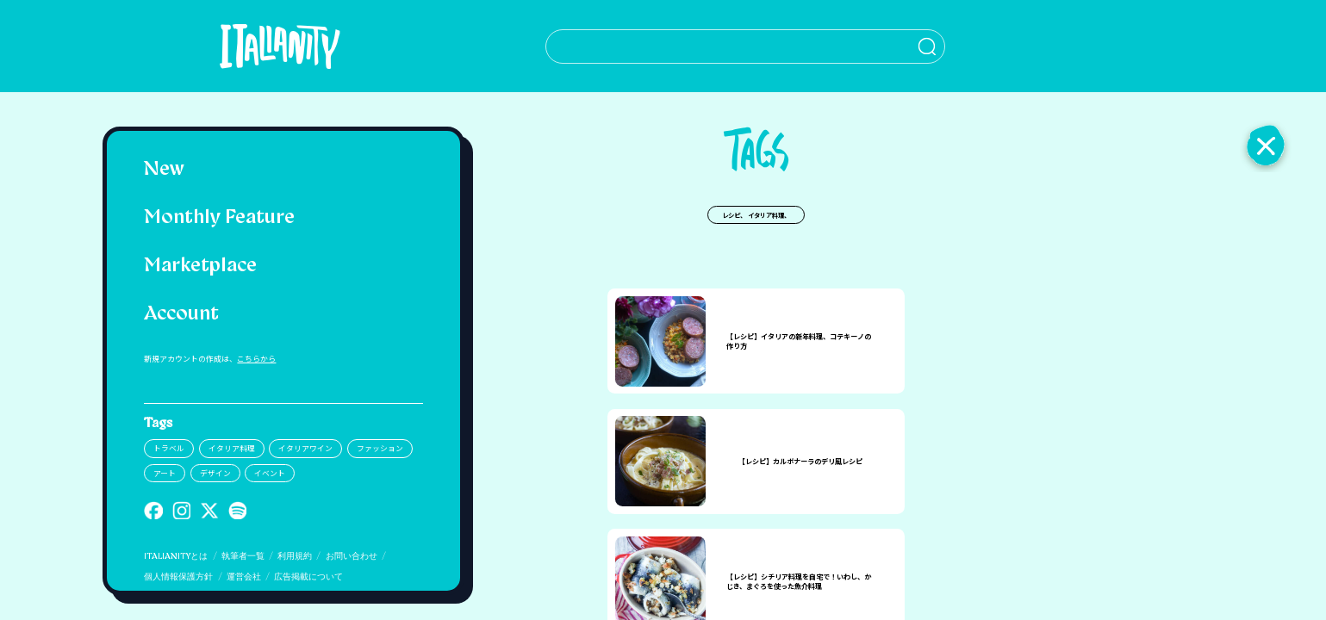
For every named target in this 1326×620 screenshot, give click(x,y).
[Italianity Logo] (263, 46)
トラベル (168, 448)
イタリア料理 (232, 448)
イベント (269, 473)
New (164, 170)
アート (164, 473)
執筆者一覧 (243, 556)
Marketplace (200, 266)
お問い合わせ (351, 556)
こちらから (256, 358)
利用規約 (294, 556)
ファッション (380, 448)
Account (181, 315)
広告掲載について (308, 577)
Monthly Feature (219, 218)
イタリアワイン (305, 448)
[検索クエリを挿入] (713, 46)
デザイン (215, 473)
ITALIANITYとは (176, 556)
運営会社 (244, 577)
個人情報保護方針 (178, 577)
